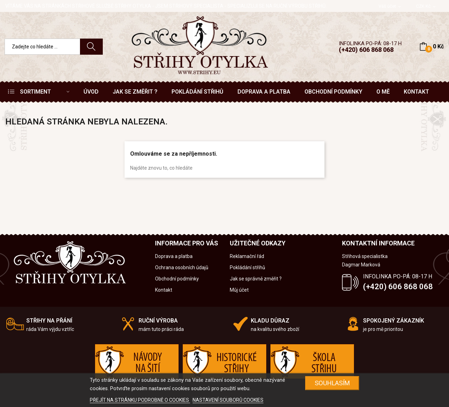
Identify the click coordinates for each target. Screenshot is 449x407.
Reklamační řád (247, 256)
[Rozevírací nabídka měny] (426, 6)
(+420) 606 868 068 (366, 49)
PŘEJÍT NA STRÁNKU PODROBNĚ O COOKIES (140, 400)
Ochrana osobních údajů (181, 267)
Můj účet (239, 290)
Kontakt (163, 290)
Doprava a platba (174, 256)
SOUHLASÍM (332, 383)
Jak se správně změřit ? (256, 278)
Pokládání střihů (247, 267)
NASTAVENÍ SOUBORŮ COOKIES (228, 400)
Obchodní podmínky (177, 278)
